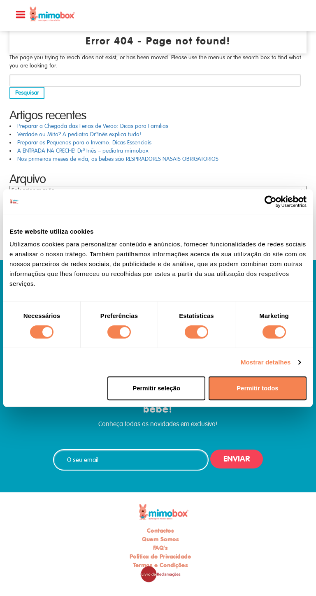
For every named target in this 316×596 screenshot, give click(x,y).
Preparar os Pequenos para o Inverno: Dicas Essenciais (84, 142)
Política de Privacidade (160, 556)
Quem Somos (160, 539)
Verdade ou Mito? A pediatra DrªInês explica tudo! (79, 134)
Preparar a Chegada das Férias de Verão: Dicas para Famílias (92, 126)
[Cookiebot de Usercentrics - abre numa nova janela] (271, 201)
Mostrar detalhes (266, 362)
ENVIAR (236, 459)
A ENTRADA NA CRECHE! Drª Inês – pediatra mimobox (83, 150)
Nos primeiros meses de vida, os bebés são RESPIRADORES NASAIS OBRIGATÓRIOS (117, 158)
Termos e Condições (160, 565)
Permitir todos (258, 388)
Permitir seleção (156, 388)
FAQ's (160, 548)
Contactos (160, 530)
